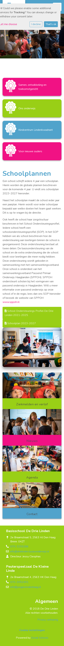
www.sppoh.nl (11, 302)
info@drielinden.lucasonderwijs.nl (29, 551)
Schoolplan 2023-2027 (20, 323)
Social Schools (39, 638)
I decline (36, 24)
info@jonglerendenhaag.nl (25, 587)
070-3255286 (19, 546)
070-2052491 (19, 582)
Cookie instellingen (32, 630)
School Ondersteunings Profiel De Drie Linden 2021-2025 (29, 313)
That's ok (51, 24)
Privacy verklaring (47, 620)
